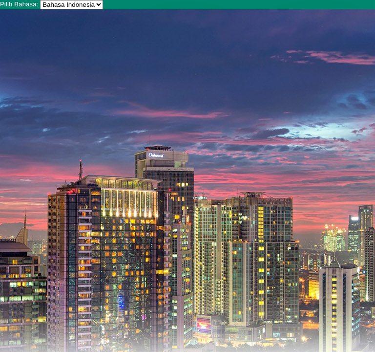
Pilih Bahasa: (19, 4)
